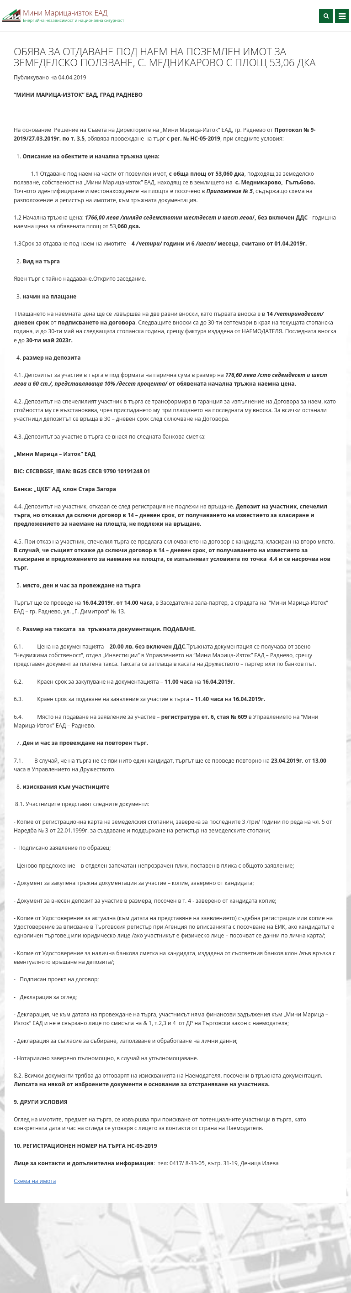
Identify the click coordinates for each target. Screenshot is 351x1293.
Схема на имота (35, 1181)
